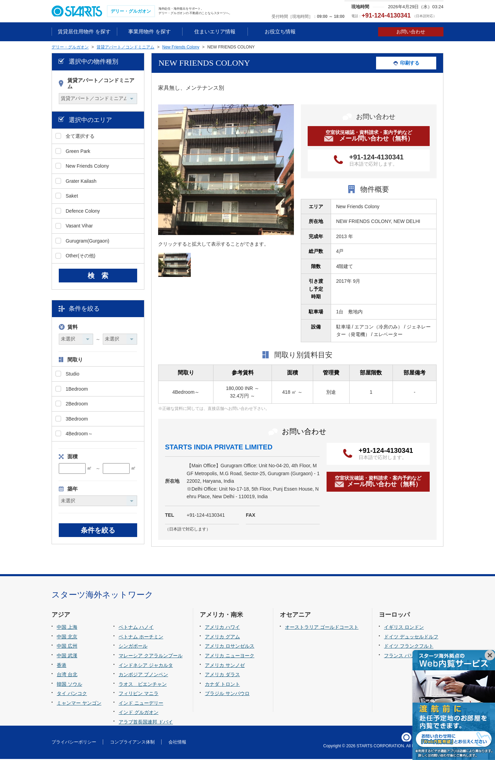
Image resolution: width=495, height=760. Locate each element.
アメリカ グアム (222, 637)
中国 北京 (67, 637)
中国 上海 (67, 628)
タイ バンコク (72, 694)
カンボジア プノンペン (143, 675)
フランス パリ (399, 656)
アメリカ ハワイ (222, 628)
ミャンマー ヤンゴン (79, 703)
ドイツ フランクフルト (408, 647)
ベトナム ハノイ (136, 628)
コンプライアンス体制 (132, 742)
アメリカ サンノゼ (225, 666)
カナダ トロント (222, 685)
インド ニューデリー (141, 703)
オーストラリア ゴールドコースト (322, 628)
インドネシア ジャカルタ (146, 666)
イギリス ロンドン (404, 628)
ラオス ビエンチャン (143, 685)
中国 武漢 (67, 656)
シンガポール (133, 647)
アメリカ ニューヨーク (229, 656)
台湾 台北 (67, 675)
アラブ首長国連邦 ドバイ (146, 722)
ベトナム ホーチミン (141, 637)
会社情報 (177, 742)
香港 (61, 666)
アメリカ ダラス (222, 675)
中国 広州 (67, 647)
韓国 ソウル (69, 685)
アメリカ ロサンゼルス (229, 647)
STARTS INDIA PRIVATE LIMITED (219, 447)
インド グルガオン (138, 713)
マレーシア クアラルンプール (151, 656)
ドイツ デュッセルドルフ (411, 637)
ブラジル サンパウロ (227, 694)
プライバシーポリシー (74, 742)
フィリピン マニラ (138, 694)
